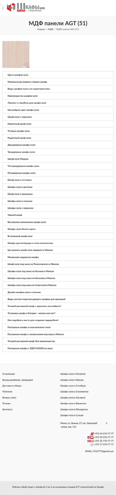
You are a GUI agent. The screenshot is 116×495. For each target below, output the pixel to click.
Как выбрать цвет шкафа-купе (23, 110)
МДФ (50, 29)
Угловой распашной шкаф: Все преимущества (31, 341)
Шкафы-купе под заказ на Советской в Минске (32, 285)
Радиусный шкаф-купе (19, 137)
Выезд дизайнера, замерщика (17, 379)
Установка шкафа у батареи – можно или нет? (31, 313)
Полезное (7, 391)
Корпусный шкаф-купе (19, 123)
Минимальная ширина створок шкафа (27, 81)
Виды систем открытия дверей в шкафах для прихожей (36, 299)
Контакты (7, 409)
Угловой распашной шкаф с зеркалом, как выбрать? (34, 306)
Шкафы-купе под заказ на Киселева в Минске (31, 278)
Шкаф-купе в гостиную (20, 179)
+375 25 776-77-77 (104, 440)
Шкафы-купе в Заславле (72, 397)
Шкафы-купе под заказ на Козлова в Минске (31, 271)
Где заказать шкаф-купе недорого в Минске (30, 250)
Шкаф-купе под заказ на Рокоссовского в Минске (33, 264)
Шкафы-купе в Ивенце (72, 379)
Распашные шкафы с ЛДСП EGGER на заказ (30, 348)
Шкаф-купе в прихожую (20, 194)
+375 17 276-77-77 (104, 444)
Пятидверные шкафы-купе (21, 173)
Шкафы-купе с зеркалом (20, 208)
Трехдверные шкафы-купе (21, 152)
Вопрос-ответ (9, 397)
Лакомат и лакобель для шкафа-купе (27, 102)
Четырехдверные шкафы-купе (23, 166)
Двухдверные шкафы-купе (21, 144)
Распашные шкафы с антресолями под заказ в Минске (36, 334)
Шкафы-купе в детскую (20, 187)
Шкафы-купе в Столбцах (73, 385)
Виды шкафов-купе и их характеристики (29, 88)
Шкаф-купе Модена (18, 158)
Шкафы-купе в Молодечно (74, 409)
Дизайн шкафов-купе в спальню (24, 292)
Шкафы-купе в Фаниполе (73, 403)
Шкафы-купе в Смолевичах (74, 391)
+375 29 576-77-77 (104, 437)
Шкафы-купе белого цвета (21, 229)
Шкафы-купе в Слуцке (72, 415)
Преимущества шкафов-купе (23, 95)
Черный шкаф (15, 215)
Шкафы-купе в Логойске (73, 373)
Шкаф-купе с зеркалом (20, 116)
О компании (8, 373)
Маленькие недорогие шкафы (23, 257)
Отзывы (6, 403)
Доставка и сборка (11, 385)
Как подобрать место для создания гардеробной (33, 320)
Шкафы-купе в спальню (20, 201)
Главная (41, 29)
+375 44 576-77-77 (104, 433)
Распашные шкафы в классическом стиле (29, 327)
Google (100, 487)
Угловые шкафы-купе (19, 131)
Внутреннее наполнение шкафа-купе (27, 222)
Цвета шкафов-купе (18, 74)
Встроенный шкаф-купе (20, 236)
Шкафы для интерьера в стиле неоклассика (30, 243)
